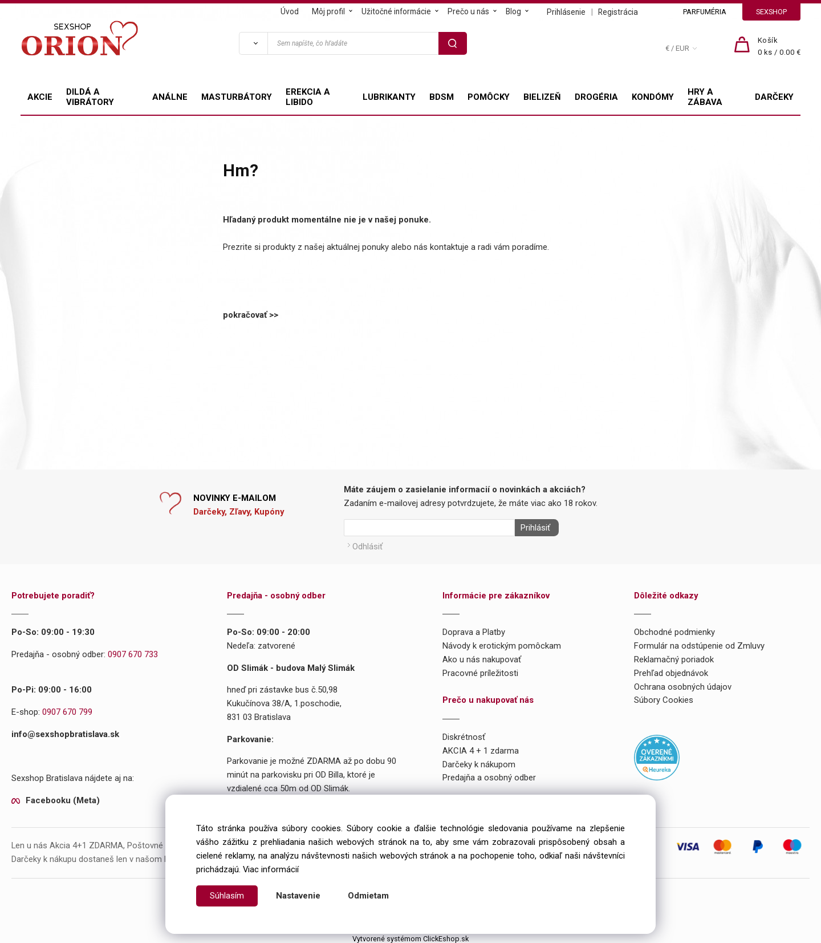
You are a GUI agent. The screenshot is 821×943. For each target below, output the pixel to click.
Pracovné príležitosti (480, 670)
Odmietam (368, 896)
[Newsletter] (429, 527)
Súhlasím (227, 896)
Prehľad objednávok (671, 670)
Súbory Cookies (663, 698)
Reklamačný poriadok (674, 656)
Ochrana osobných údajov (682, 684)
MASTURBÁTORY (236, 97)
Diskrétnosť (463, 735)
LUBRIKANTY (389, 97)
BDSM (441, 97)
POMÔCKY (489, 97)
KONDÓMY (653, 97)
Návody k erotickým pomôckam (501, 643)
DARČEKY (774, 97)
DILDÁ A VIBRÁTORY (90, 97)
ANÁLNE (170, 97)
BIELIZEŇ (542, 97)
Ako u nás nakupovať (481, 656)
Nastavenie (298, 896)
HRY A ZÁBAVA (705, 97)
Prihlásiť (532, 528)
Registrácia (618, 12)
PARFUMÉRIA (704, 11)
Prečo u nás (468, 11)
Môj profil (328, 11)
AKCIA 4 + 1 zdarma (480, 748)
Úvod (290, 11)
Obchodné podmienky (674, 630)
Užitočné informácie (396, 11)
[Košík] (779, 47)
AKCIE (39, 97)
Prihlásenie (566, 12)
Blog (513, 11)
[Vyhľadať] (253, 43)
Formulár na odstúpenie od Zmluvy (699, 643)
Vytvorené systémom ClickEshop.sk (410, 936)
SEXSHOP (771, 11)
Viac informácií (271, 869)
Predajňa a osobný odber (489, 775)
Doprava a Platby (473, 630)
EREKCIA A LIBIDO (308, 97)
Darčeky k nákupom (478, 761)
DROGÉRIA (596, 97)
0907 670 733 (133, 652)
